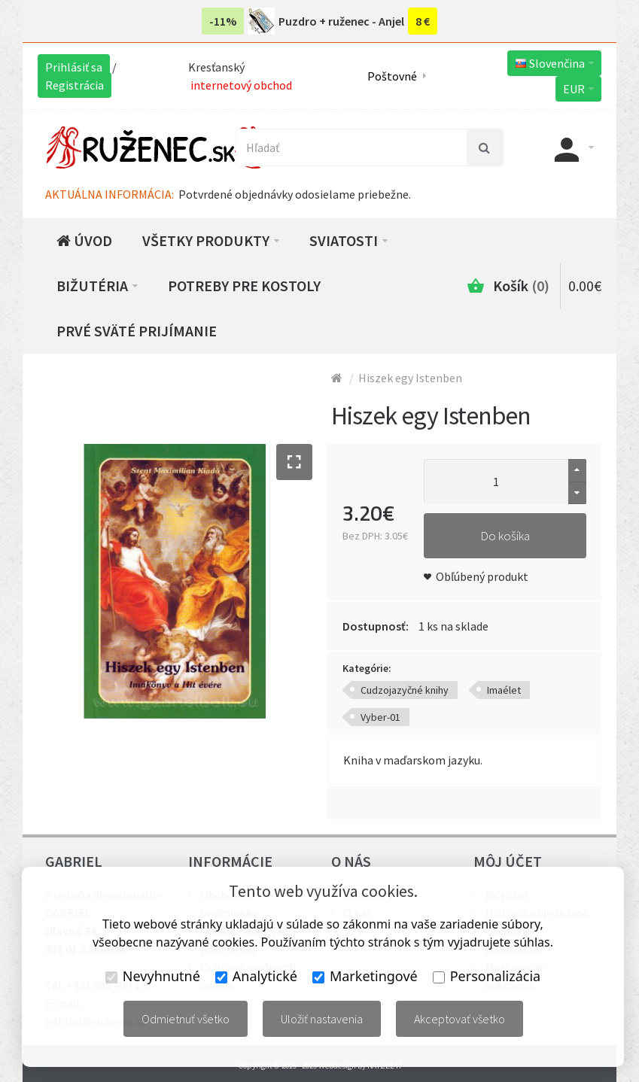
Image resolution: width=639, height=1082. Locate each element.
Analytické (256, 976)
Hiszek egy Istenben (410, 377)
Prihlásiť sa (73, 66)
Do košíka (505, 535)
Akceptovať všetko (459, 1018)
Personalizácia (486, 976)
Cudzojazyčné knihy (405, 690)
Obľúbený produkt (482, 576)
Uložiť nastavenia (322, 1018)
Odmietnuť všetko (185, 1018)
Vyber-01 (380, 717)
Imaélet (504, 690)
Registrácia (74, 85)
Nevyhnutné (152, 976)
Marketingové (365, 976)
